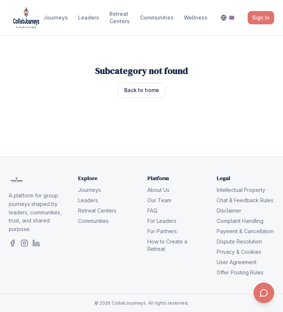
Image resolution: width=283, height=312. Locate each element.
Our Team (159, 200)
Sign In (261, 17)
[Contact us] (264, 293)
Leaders (88, 17)
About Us (158, 190)
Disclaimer (229, 210)
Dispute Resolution (239, 241)
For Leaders (162, 221)
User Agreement (236, 262)
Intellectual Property (241, 190)
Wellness (195, 17)
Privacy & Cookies (239, 252)
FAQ (152, 210)
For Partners (162, 231)
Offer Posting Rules (240, 272)
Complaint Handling (240, 221)
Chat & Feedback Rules (245, 200)
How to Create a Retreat (167, 245)
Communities (157, 17)
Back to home (141, 90)
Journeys (55, 17)
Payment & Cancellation (245, 231)
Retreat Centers (119, 17)
